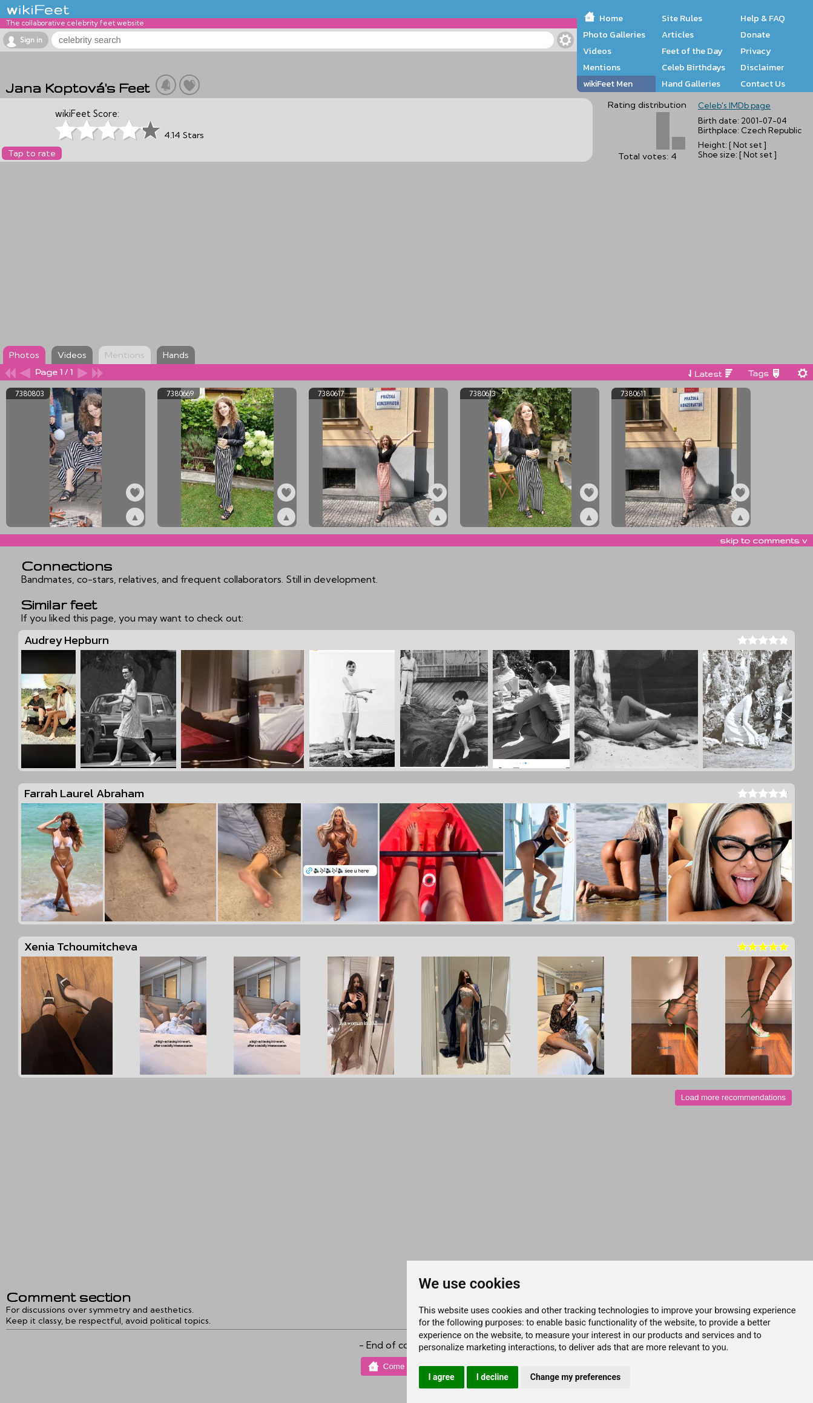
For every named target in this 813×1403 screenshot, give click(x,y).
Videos (597, 51)
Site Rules (682, 18)
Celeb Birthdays (693, 67)
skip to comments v (763, 540)
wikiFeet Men (608, 83)
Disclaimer (762, 67)
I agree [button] (442, 1377)
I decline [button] (492, 1377)
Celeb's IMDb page (734, 105)
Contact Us (762, 83)
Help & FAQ (762, 18)
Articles (678, 34)
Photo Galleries (614, 34)
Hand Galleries (691, 83)
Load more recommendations (733, 1097)
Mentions (601, 67)
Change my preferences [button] (575, 1377)
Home (611, 18)
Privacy (755, 51)
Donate (755, 34)
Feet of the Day (692, 51)
